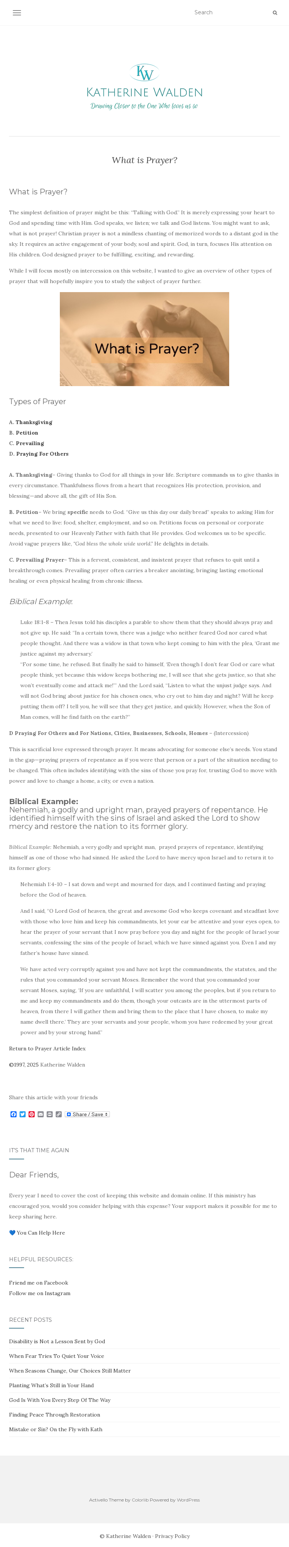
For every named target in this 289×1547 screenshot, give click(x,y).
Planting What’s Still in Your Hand (51, 1385)
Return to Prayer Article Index (47, 1048)
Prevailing (30, 443)
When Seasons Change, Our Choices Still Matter (70, 1370)
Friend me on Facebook (38, 1282)
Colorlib (140, 1500)
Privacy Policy (172, 1536)
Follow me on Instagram (39, 1293)
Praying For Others (42, 453)
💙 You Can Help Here (37, 1232)
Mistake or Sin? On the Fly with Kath (55, 1429)
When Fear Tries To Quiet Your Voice (56, 1356)
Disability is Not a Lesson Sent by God (57, 1341)
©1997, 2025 (24, 1064)
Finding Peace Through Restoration (54, 1414)
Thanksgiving (34, 422)
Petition (27, 432)
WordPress (188, 1500)
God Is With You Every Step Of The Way (59, 1400)
